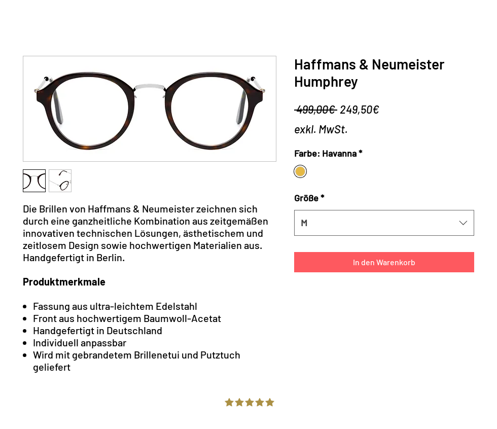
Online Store (76, 23)
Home (22, 23)
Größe (309, 197)
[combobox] (384, 222)
